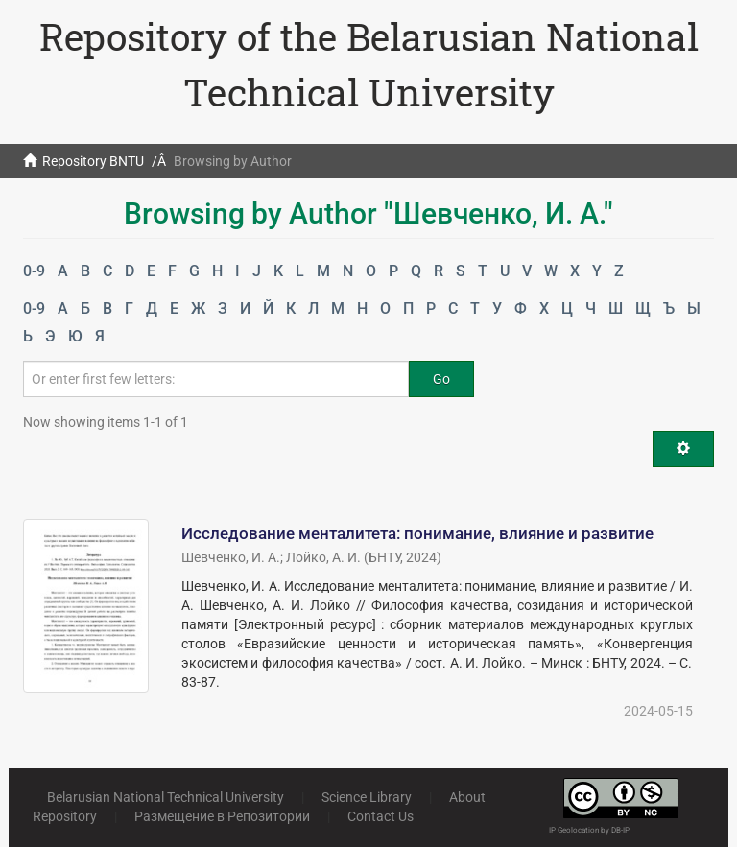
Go (441, 379)
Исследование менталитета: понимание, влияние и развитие (417, 533)
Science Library (366, 797)
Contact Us (380, 816)
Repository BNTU (93, 161)
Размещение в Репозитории (222, 816)
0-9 (34, 271)
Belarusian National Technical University (165, 797)
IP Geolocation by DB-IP (589, 830)
